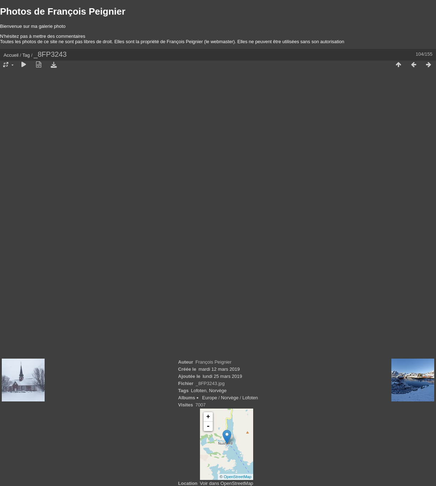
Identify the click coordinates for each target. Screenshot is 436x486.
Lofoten (198, 390)
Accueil (11, 55)
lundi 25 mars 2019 (222, 376)
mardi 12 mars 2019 (219, 369)
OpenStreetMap (237, 477)
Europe (209, 397)
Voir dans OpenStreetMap (227, 483)
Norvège (217, 390)
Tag (26, 55)
